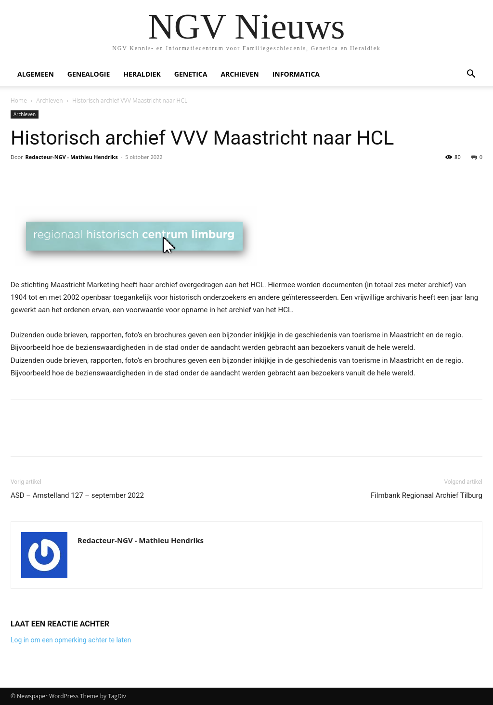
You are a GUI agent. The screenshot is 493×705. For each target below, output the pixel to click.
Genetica (191, 74)
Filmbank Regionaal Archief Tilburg (426, 495)
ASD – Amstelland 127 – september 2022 (77, 495)
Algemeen (35, 74)
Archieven (240, 74)
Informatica (296, 74)
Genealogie (88, 74)
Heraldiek (142, 74)
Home (19, 100)
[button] (470, 75)
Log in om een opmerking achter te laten (71, 640)
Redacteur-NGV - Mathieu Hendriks (72, 156)
